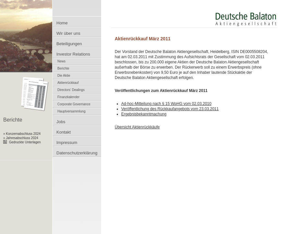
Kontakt (63, 132)
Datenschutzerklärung (76, 152)
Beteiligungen (69, 43)
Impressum (66, 142)
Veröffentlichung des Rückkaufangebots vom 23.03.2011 (170, 109)
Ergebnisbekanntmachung (143, 114)
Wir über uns (68, 33)
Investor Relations (73, 54)
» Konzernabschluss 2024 (22, 134)
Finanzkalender (68, 97)
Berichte (63, 68)
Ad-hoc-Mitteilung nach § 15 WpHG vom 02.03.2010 (166, 103)
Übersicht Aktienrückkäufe (137, 127)
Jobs (60, 121)
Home (62, 22)
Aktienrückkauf (68, 82)
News (61, 61)
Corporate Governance (73, 104)
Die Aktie (63, 75)
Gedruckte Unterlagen (22, 142)
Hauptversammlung (71, 111)
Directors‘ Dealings (71, 90)
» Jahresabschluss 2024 (20, 138)
